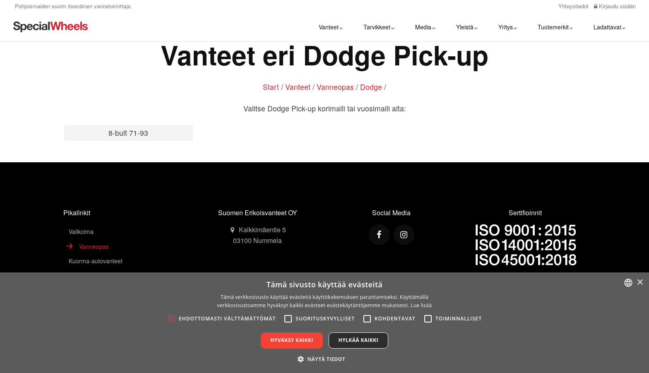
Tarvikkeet (378, 27)
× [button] (640, 282)
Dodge (371, 87)
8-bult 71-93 (128, 133)
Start (271, 87)
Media (425, 27)
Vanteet (331, 27)
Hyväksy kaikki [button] (291, 340)
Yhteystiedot (573, 6)
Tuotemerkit (555, 27)
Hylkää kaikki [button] (358, 340)
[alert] (324, 322)
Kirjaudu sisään (615, 6)
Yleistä (467, 27)
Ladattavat (609, 27)
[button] (324, 359)
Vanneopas (335, 87)
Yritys (507, 27)
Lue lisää (421, 305)
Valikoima (81, 231)
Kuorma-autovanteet (96, 261)
